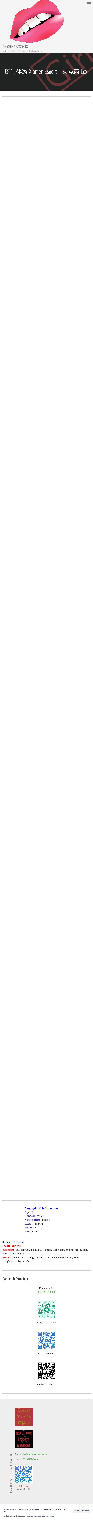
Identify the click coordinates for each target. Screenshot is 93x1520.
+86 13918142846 (46, 1291)
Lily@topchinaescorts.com (34, 1454)
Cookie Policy (50, 1516)
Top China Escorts (14, 46)
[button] (89, 3)
